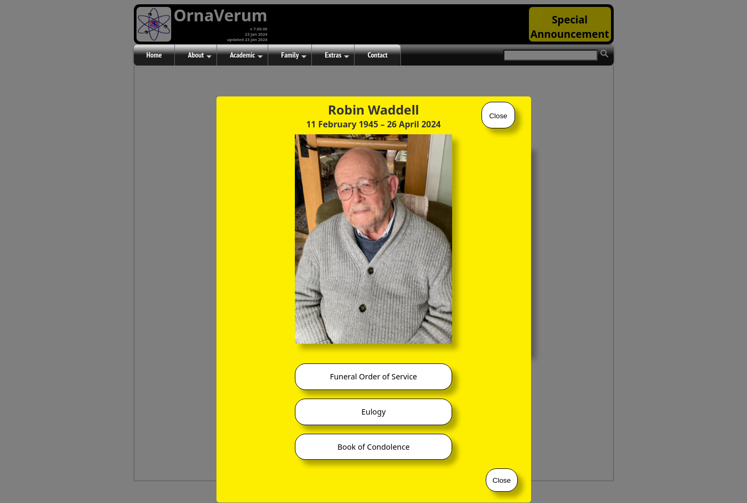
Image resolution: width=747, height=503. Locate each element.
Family (294, 55)
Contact (377, 55)
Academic (246, 55)
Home (154, 55)
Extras (337, 55)
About (200, 55)
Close (498, 116)
